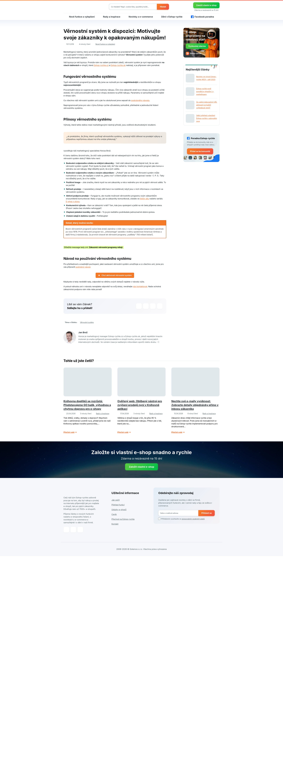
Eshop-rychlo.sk (118, 67)
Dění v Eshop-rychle (171, 19)
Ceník (114, 516)
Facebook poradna (204, 19)
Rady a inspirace (111, 19)
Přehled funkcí (118, 507)
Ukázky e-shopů (118, 512)
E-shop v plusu (72, 203)
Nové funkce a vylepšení (82, 19)
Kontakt (114, 526)
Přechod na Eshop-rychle (123, 521)
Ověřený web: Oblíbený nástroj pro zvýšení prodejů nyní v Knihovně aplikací (139, 404)
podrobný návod (82, 269)
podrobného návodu (140, 102)
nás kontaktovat (140, 288)
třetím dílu (144, 201)
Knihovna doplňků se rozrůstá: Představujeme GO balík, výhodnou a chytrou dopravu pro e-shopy (87, 404)
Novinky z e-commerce (141, 19)
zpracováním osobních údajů (193, 521)
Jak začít (115, 502)
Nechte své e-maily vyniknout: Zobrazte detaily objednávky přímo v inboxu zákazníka (195, 404)
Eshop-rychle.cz (101, 67)
